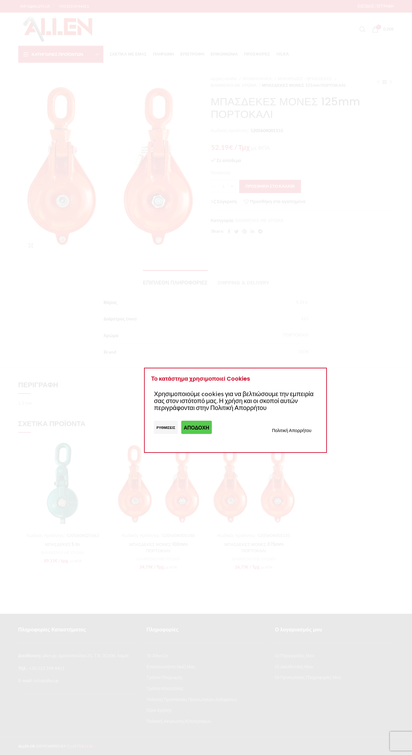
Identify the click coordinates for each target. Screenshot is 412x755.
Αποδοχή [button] (196, 427)
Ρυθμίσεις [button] (165, 427)
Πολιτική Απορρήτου (291, 430)
